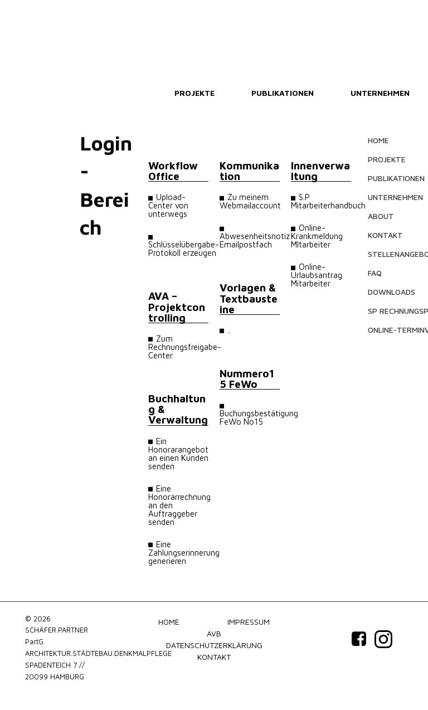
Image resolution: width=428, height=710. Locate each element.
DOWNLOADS (391, 291)
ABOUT (381, 216)
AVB (214, 633)
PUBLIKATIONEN (282, 93)
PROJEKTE (194, 93)
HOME (378, 140)
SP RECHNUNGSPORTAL (392, 310)
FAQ (375, 273)
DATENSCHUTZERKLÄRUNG (214, 645)
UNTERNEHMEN (380, 93)
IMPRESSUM (248, 621)
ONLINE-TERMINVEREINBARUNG (392, 329)
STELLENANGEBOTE (392, 254)
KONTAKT (385, 235)
